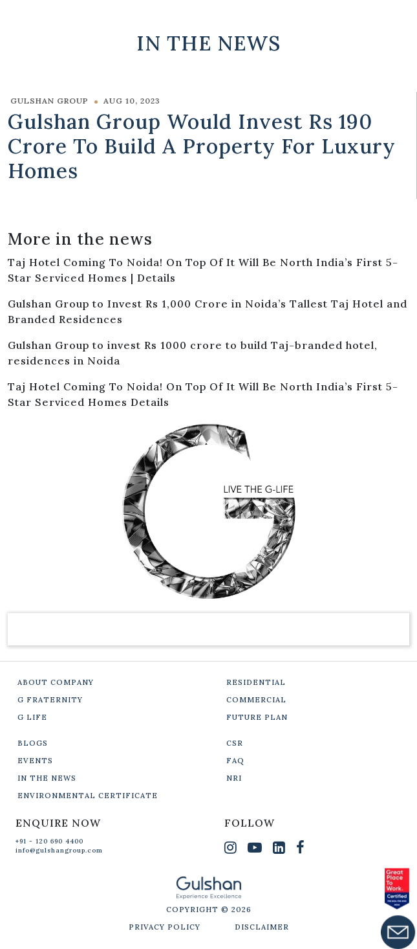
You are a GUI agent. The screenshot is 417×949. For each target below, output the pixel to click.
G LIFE (32, 717)
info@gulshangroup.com (59, 850)
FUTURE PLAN (257, 717)
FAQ (235, 760)
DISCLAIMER (262, 927)
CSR (234, 743)
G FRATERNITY (50, 699)
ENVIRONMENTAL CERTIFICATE (87, 795)
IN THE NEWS (46, 778)
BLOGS (32, 743)
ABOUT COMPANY (55, 682)
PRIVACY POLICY (164, 927)
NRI (234, 778)
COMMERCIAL (256, 699)
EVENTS (35, 760)
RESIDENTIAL (256, 682)
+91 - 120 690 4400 (49, 841)
